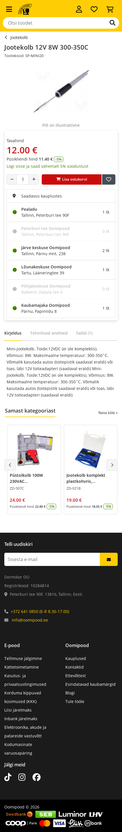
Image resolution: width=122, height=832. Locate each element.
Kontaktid (74, 667)
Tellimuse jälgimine (23, 658)
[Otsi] (112, 23)
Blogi (70, 693)
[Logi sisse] (79, 9)
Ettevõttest (75, 675)
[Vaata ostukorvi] (110, 9)
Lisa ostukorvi (71, 179)
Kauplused (75, 658)
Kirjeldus (13, 333)
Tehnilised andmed (49, 333)
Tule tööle (74, 701)
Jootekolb (19, 37)
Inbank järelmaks (20, 718)
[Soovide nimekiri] (94, 9)
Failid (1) (84, 333)
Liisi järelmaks (18, 710)
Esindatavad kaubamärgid (90, 684)
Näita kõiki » (108, 412)
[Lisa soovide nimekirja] (108, 179)
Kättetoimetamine (21, 667)
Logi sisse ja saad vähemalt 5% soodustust (47, 166)
